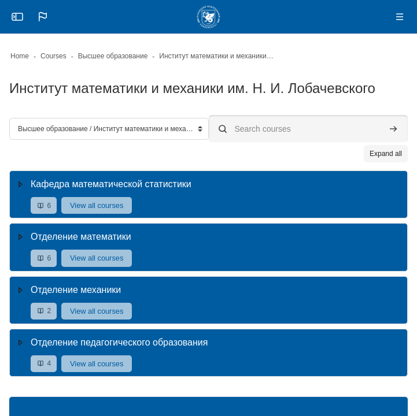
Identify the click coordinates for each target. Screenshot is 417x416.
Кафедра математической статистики (111, 184)
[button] (42, 16)
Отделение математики (81, 237)
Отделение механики (76, 290)
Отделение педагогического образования (119, 342)
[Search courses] (308, 128)
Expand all (386, 154)
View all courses (96, 205)
